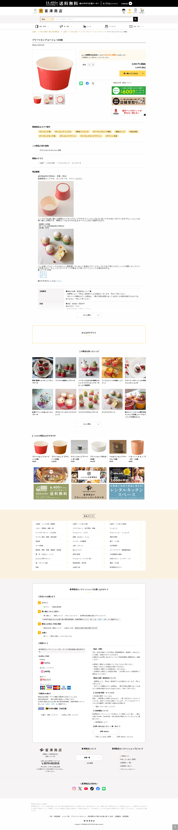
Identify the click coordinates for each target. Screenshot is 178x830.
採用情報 (125, 816)
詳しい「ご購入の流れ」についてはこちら (57, 636)
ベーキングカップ (85, 32)
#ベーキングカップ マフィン (91, 136)
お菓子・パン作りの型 (70, 32)
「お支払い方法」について (68, 715)
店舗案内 (118, 816)
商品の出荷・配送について (121, 83)
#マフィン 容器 (111, 136)
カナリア (43, 275)
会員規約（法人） (125, 766)
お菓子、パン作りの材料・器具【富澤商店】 (46, 32)
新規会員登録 (56, 607)
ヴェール (43, 277)
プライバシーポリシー (127, 769)
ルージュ (43, 272)
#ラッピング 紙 (45, 132)
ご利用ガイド (124, 756)
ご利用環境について (100, 722)
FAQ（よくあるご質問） (128, 759)
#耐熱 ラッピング (82, 132)
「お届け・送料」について (48, 715)
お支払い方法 (67, 628)
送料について (57, 615)
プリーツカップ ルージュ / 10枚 (49, 150)
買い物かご (46, 615)
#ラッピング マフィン (68, 136)
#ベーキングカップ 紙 (47, 136)
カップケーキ (99, 32)
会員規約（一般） (125, 762)
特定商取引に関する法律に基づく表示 (100, 816)
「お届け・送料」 (102, 619)
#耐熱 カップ (120, 132)
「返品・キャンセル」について (103, 706)
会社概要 (89, 763)
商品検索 (57, 816)
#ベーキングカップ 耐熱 (102, 132)
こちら (58, 281)
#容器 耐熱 (133, 132)
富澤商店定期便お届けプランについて (92, 615)
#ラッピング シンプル (63, 132)
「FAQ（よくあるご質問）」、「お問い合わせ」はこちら (112, 737)
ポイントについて (70, 615)
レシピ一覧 (65, 816)
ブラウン (43, 274)
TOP (51, 816)
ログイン (46, 607)
